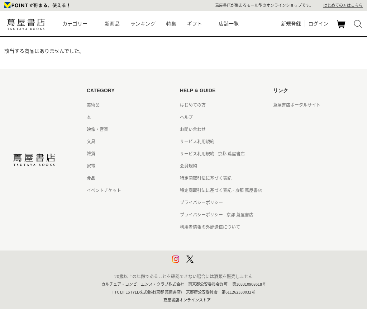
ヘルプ (186, 117)
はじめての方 (193, 105)
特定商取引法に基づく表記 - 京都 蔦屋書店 (221, 190)
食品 (91, 178)
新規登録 (291, 23)
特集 (171, 24)
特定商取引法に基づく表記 (206, 178)
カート (341, 28)
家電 (91, 166)
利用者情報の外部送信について (210, 227)
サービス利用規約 (197, 141)
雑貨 (91, 153)
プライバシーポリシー (201, 202)
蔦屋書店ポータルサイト (296, 105)
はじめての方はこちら (343, 5)
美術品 (93, 105)
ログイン (318, 23)
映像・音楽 (97, 129)
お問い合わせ (193, 129)
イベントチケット (104, 190)
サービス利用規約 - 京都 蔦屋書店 (212, 153)
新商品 (112, 24)
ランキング (143, 24)
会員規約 (188, 166)
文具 (91, 141)
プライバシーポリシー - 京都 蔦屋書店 (216, 214)
